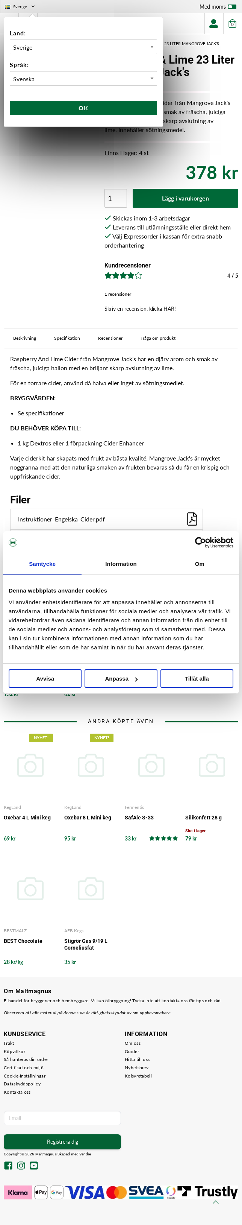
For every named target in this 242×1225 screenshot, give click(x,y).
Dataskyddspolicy (22, 1084)
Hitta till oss (137, 1059)
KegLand (12, 807)
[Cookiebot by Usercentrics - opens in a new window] (200, 542)
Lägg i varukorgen (185, 198)
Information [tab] (121, 564)
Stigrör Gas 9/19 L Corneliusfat (85, 944)
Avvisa (45, 678)
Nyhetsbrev (136, 1067)
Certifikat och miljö (24, 1067)
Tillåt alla (197, 678)
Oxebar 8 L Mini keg (87, 818)
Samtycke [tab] (42, 564)
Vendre (85, 1154)
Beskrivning (24, 338)
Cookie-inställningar (24, 1076)
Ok (83, 107)
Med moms (218, 8)
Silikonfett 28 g (203, 818)
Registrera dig (62, 1141)
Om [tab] (199, 564)
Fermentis (134, 807)
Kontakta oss (17, 1092)
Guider (132, 1051)
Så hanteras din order (26, 1059)
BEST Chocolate (23, 941)
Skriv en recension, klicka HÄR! (140, 308)
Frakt (9, 1043)
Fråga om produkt (158, 338)
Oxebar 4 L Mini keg (27, 818)
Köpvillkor (14, 1051)
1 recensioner (117, 294)
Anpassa (121, 678)
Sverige (20, 6)
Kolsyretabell (138, 1076)
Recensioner (110, 338)
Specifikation (67, 338)
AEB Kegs (73, 930)
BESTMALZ (15, 930)
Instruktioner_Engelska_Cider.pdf (108, 519)
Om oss (133, 1043)
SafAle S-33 (139, 818)
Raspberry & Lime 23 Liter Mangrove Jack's (172, 43)
